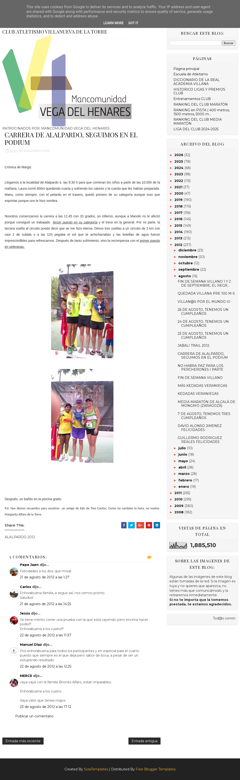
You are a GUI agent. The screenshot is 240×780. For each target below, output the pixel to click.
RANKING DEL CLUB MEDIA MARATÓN (197, 121)
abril (182, 467)
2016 (179, 219)
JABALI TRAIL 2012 (193, 345)
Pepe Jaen (29, 565)
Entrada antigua (144, 741)
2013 (178, 238)
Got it (133, 23)
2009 (179, 506)
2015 (178, 225)
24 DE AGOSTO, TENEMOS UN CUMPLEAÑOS (203, 323)
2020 (179, 193)
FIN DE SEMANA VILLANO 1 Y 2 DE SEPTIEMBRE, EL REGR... (204, 283)
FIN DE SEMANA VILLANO (200, 378)
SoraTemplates (96, 769)
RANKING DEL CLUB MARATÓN (200, 104)
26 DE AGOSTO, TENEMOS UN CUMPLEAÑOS (203, 311)
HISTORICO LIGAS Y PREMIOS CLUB (199, 91)
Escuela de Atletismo (190, 74)
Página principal (186, 69)
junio (183, 454)
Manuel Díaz (31, 644)
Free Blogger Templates (156, 769)
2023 (179, 174)
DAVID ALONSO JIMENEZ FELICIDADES (200, 428)
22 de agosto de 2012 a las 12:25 (45, 666)
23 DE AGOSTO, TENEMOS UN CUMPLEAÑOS (203, 335)
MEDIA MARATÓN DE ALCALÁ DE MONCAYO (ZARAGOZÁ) (206, 404)
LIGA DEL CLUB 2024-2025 (195, 129)
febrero (185, 480)
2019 (179, 200)
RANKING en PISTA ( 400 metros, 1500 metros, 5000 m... (201, 112)
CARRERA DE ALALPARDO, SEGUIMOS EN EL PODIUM (203, 356)
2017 (179, 213)
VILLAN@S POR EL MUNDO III (204, 302)
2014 (179, 232)
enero (184, 486)
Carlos (25, 587)
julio (182, 448)
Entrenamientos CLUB (192, 99)
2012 (178, 245)
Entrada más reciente (23, 741)
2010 (179, 499)
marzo (184, 474)
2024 (179, 168)
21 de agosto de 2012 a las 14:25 (45, 604)
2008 (179, 512)
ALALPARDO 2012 (37, 151)
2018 (179, 206)
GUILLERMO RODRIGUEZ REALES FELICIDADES (200, 440)
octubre (186, 263)
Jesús (25, 613)
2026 (179, 155)
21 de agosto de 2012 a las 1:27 (44, 577)
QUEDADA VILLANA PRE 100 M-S (206, 293)
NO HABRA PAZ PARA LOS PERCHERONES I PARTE (200, 368)
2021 (178, 187)
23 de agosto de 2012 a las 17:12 (45, 707)
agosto (185, 276)
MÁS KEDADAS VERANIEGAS (202, 386)
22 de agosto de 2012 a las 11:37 (45, 635)
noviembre (188, 257)
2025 (179, 161)
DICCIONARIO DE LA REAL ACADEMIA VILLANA (196, 82)
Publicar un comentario (34, 716)
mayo (183, 461)
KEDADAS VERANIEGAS (198, 394)
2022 (179, 181)
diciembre (187, 250)
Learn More (113, 23)
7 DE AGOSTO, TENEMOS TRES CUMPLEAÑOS (204, 416)
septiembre (189, 269)
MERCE (26, 676)
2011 (178, 493)
